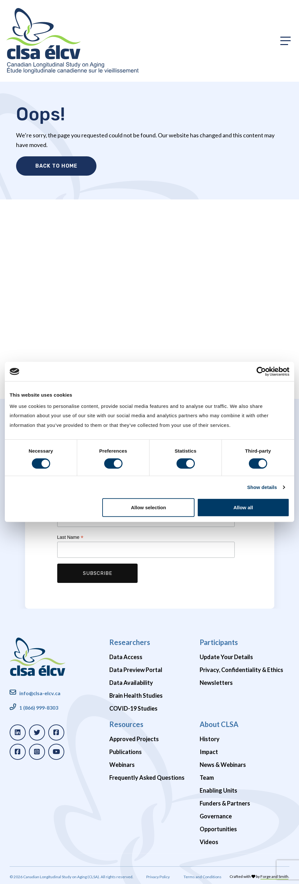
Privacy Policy (158, 875)
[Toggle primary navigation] (285, 41)
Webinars (122, 763)
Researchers (129, 640)
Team (207, 776)
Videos (209, 840)
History (210, 737)
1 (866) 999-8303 (38, 706)
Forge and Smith (274, 874)
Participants (219, 640)
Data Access (125, 655)
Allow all (243, 507)
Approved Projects (134, 737)
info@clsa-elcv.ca (39, 691)
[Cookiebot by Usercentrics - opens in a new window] (261, 371)
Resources (126, 722)
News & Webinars (223, 763)
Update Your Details (226, 655)
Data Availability (131, 681)
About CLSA (219, 722)
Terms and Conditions (203, 875)
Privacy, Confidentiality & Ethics (241, 668)
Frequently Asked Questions (147, 776)
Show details (262, 487)
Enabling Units (218, 789)
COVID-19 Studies (133, 707)
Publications (125, 750)
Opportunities (218, 827)
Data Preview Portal (135, 668)
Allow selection (148, 507)
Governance (216, 814)
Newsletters (216, 681)
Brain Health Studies (136, 694)
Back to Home (56, 166)
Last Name (70, 536)
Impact (209, 750)
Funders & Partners (225, 802)
